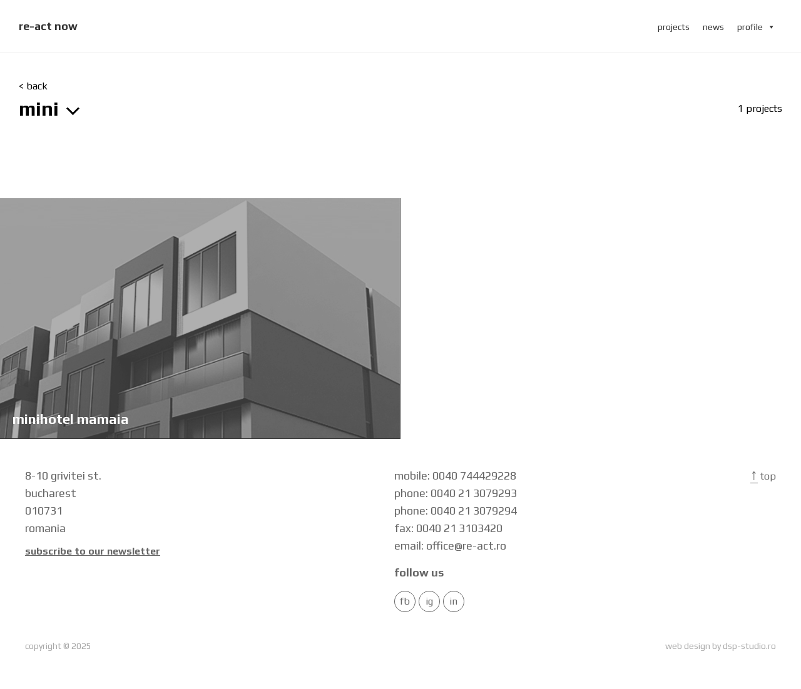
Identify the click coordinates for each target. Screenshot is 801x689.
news (713, 27)
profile (756, 27)
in (453, 601)
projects (674, 27)
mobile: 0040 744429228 (455, 475)
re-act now (48, 26)
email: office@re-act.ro (450, 545)
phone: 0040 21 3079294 (455, 510)
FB (405, 601)
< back (33, 86)
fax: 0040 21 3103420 (448, 528)
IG (429, 601)
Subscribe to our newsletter (92, 551)
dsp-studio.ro (749, 646)
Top (763, 476)
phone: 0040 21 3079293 (455, 493)
